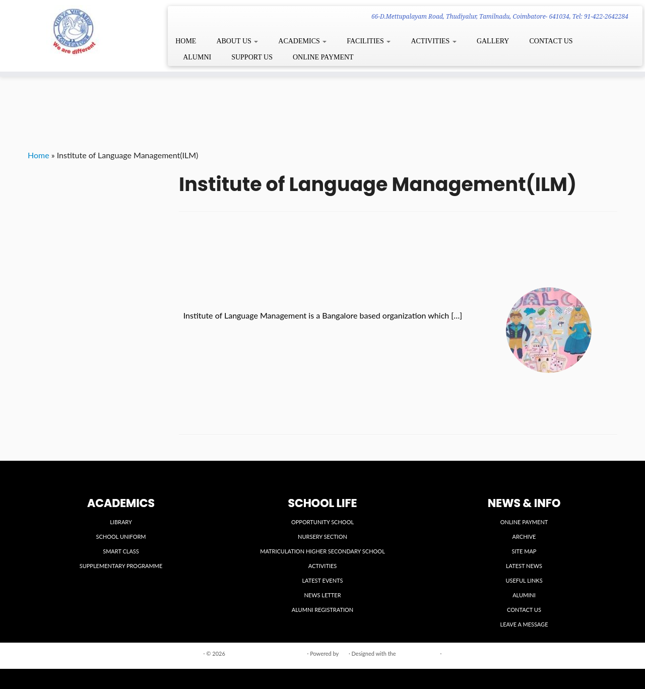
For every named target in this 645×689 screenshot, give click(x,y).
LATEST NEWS (524, 565)
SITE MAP (524, 551)
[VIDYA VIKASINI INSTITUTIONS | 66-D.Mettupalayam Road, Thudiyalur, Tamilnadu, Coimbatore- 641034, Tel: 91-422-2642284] (74, 30)
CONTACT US (550, 41)
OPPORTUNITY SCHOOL (322, 522)
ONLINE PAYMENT (323, 57)
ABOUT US (237, 41)
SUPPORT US (252, 57)
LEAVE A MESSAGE (524, 624)
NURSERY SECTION (322, 536)
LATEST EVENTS (322, 580)
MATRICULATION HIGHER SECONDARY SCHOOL (322, 551)
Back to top (603, 653)
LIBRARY (121, 522)
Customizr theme (417, 653)
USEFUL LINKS (523, 580)
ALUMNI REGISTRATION (322, 609)
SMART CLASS (121, 551)
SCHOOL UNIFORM (121, 536)
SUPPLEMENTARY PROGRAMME (121, 565)
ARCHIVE (524, 536)
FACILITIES (369, 41)
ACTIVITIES (434, 41)
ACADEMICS (302, 41)
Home (38, 155)
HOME (185, 41)
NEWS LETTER (322, 595)
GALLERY (493, 41)
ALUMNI (197, 57)
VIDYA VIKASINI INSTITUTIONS (266, 653)
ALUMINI (524, 595)
